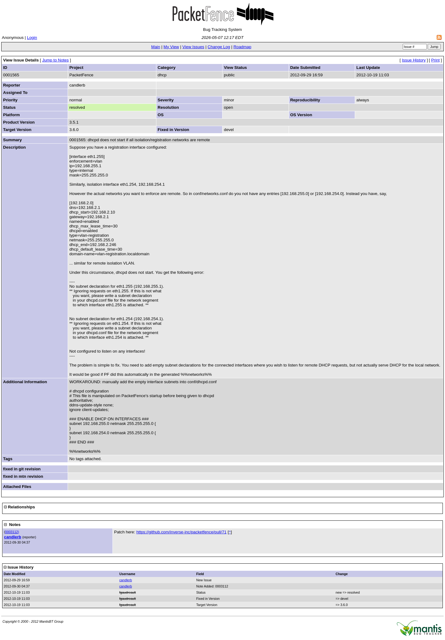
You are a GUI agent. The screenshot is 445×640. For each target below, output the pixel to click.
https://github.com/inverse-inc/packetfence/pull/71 (181, 532)
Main (155, 47)
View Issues (193, 47)
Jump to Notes (55, 60)
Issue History (414, 60)
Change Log (219, 47)
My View (171, 47)
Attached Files (17, 486)
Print (435, 60)
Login (32, 37)
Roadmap (242, 47)
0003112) (12, 532)
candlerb (12, 537)
